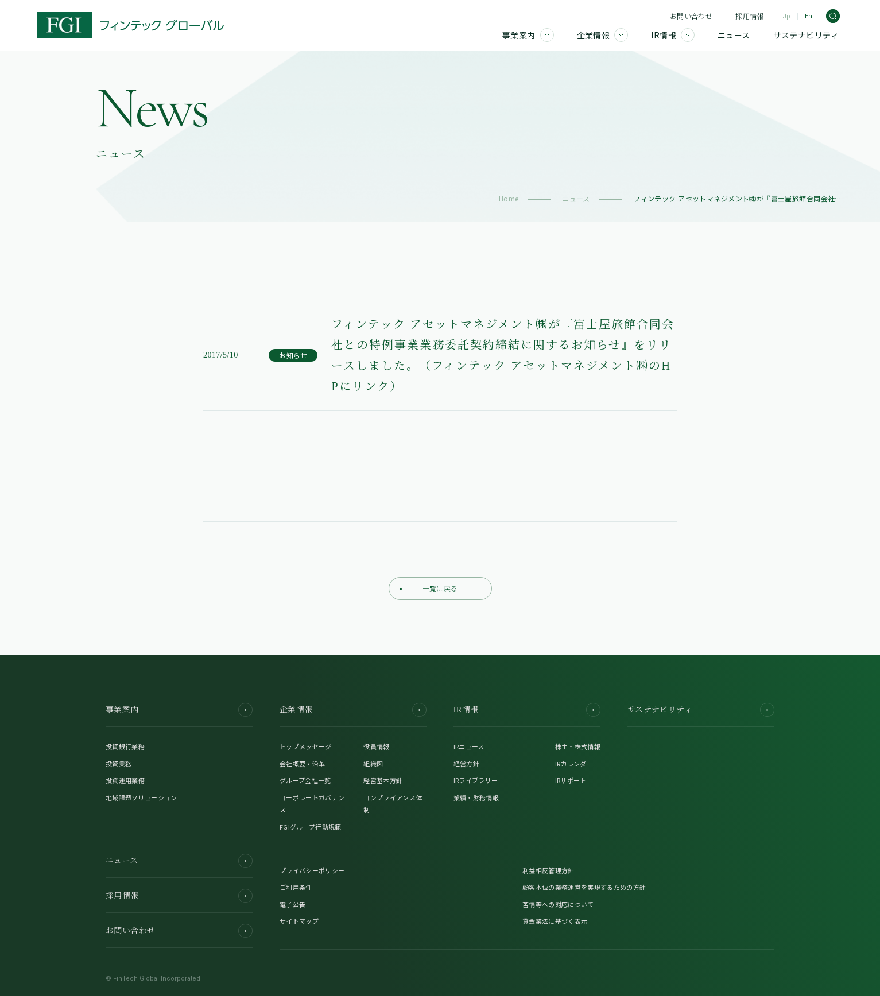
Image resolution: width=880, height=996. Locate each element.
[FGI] (130, 25)
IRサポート (571, 780)
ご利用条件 (296, 887)
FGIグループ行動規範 (311, 826)
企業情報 (353, 710)
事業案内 (179, 710)
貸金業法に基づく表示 (554, 920)
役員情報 (376, 746)
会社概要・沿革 (302, 763)
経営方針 (466, 763)
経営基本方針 (382, 780)
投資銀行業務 (125, 746)
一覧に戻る (429, 588)
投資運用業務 (125, 780)
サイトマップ (299, 920)
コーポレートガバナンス (312, 804)
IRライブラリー (475, 780)
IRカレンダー (574, 763)
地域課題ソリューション (141, 797)
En (808, 16)
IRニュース (468, 746)
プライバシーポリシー (312, 870)
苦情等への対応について (558, 904)
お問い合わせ (691, 16)
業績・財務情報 (476, 797)
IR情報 (526, 710)
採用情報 (749, 16)
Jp (786, 16)
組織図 (373, 763)
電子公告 (292, 904)
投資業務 (118, 763)
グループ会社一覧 (305, 780)
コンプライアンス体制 (392, 804)
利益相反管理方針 (548, 870)
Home (509, 198)
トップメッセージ (306, 746)
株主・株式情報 (577, 746)
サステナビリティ (700, 710)
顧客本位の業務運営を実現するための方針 (584, 887)
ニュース (576, 198)
